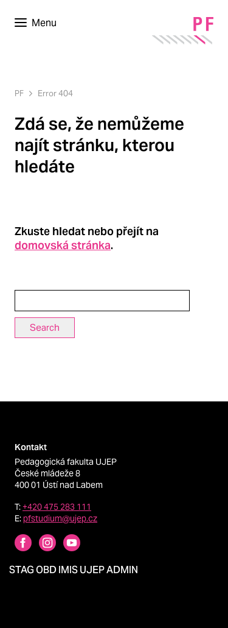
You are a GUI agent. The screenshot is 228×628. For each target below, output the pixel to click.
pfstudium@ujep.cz (60, 518)
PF (19, 93)
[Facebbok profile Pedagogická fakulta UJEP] (16, 544)
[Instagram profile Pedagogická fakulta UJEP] (40, 544)
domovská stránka (63, 245)
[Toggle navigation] (36, 23)
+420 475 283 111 (56, 506)
